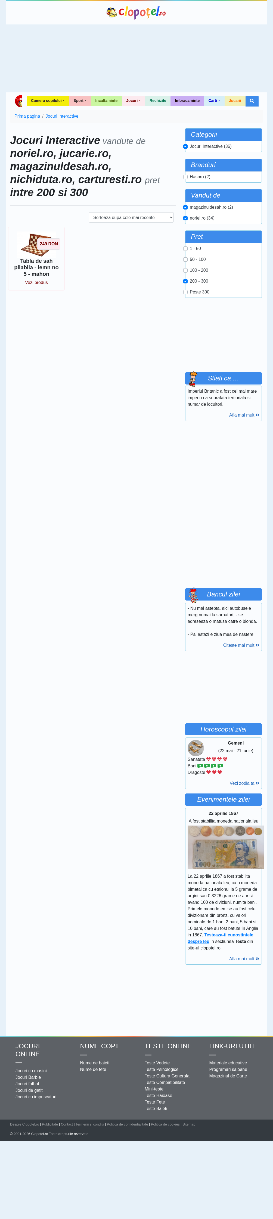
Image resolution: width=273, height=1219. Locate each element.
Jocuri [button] (132, 100)
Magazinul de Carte (228, 1076)
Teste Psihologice (162, 1069)
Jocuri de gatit (29, 1090)
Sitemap (188, 1124)
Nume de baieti (95, 1063)
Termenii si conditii (90, 1124)
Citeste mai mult (241, 645)
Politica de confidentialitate (127, 1124)
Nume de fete (93, 1069)
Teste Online (168, 1046)
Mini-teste (154, 1089)
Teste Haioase (158, 1095)
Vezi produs (36, 282)
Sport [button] (78, 100)
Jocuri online (27, 1050)
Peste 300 (199, 292)
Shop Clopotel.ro (18, 101)
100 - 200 (199, 270)
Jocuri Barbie (28, 1077)
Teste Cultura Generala (167, 1076)
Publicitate (50, 1124)
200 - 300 (199, 281)
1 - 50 (195, 248)
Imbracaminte (187, 100)
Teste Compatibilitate (165, 1082)
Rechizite (158, 100)
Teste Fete (155, 1102)
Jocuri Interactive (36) (211, 146)
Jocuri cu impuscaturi (35, 1097)
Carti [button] (212, 100)
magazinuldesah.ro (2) (211, 207)
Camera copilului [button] (46, 100)
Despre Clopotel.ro (24, 1124)
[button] (252, 101)
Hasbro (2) (200, 176)
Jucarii (235, 100)
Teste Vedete (157, 1063)
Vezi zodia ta (244, 783)
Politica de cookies (165, 1124)
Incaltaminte (106, 100)
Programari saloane (228, 1069)
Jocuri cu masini (31, 1070)
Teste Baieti (156, 1108)
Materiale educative (228, 1063)
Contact (67, 1124)
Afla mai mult (244, 415)
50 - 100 (198, 259)
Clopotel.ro (136, 12)
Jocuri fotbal (27, 1084)
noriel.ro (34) (202, 218)
